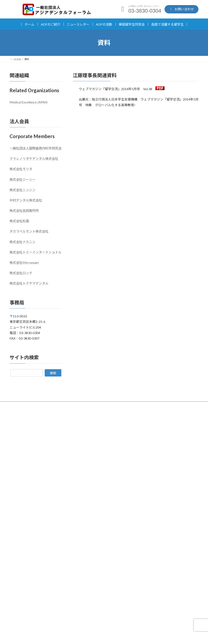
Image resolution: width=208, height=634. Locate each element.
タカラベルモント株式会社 (29, 231)
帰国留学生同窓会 (132, 24)
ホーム (29, 24)
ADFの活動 (104, 24)
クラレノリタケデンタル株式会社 (34, 158)
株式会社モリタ (21, 169)
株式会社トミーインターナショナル (36, 252)
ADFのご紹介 (50, 24)
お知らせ (123, 428)
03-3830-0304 (56, 597)
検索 (53, 373)
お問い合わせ (151, 601)
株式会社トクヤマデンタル (29, 283)
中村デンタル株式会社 (26, 200)
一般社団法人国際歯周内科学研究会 (36, 148)
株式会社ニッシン (23, 189)
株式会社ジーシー (23, 179)
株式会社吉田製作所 (24, 210)
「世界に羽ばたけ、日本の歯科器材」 (167, 427)
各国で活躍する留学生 (167, 24)
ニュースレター (78, 24)
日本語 (18, 424)
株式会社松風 (19, 221)
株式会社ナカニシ (23, 241)
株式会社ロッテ (21, 273)
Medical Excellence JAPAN (29, 102)
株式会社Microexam (24, 262)
